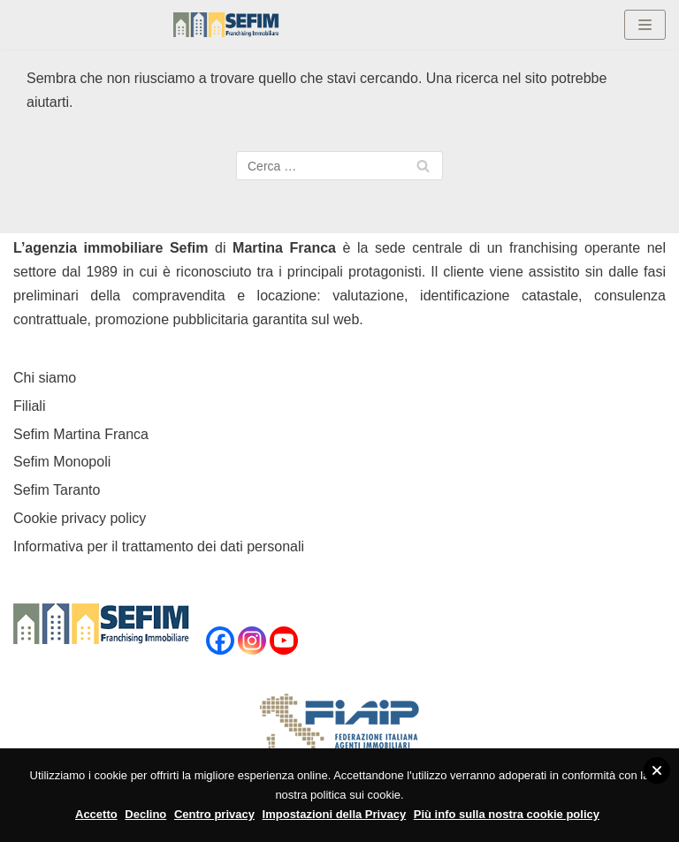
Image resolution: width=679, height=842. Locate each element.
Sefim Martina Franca (81, 434)
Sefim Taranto (56, 489)
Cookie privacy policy (79, 518)
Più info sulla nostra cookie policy (506, 814)
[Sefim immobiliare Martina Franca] (226, 24)
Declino (145, 814)
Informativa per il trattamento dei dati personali (158, 546)
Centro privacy (214, 814)
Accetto (96, 814)
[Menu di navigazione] (645, 25)
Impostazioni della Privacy (335, 814)
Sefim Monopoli (62, 461)
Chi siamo (44, 377)
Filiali (29, 405)
